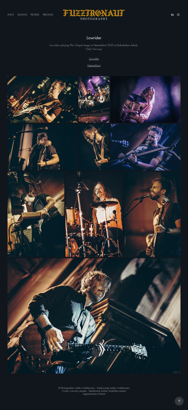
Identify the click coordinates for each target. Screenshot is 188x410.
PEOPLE (35, 14)
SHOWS (22, 14)
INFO (10, 14)
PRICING (48, 14)
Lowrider (94, 58)
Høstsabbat (93, 65)
